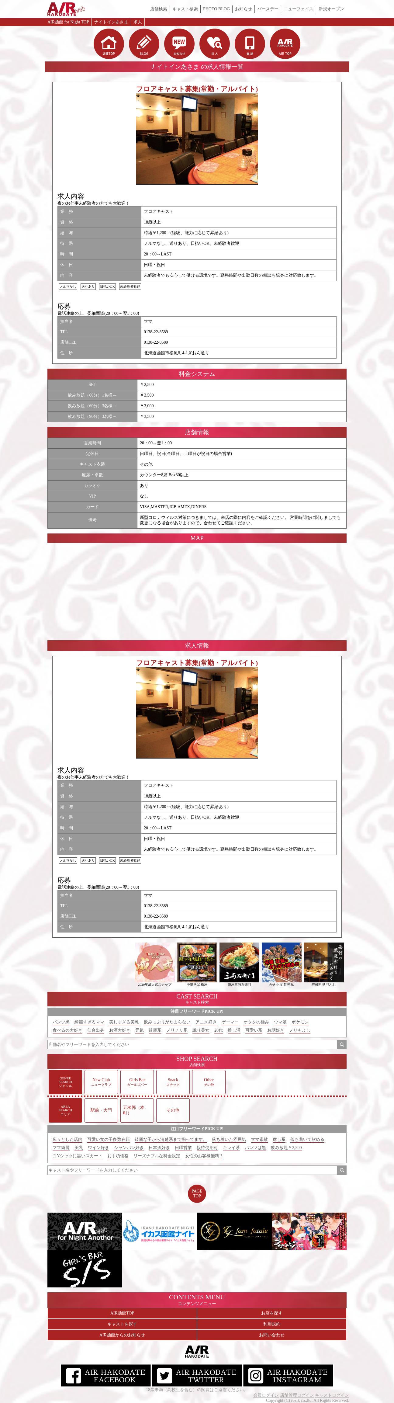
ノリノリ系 (177, 1030)
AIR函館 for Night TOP (68, 22)
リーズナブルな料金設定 (156, 1156)
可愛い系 (253, 1030)
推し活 (234, 1030)
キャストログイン (332, 1395)
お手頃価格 (118, 1156)
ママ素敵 (259, 1139)
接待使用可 (207, 1147)
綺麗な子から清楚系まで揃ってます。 (171, 1139)
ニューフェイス (298, 9)
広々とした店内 (67, 1139)
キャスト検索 (185, 9)
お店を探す (271, 1313)
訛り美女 (200, 1030)
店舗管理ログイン (297, 1395)
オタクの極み (256, 1022)
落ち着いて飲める (307, 1139)
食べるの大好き (67, 1030)
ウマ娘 (280, 1022)
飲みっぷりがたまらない (167, 1022)
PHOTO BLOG (216, 9)
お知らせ (243, 9)
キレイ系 (231, 1147)
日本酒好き (159, 1147)
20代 (218, 1030)
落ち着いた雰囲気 (229, 1139)
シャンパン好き (129, 1147)
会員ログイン (266, 1395)
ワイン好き (98, 1147)
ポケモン (300, 1022)
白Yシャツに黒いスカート (77, 1156)
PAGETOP (197, 1193)
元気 (139, 1030)
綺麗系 (155, 1030)
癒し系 (279, 1139)
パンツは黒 (255, 1147)
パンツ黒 (61, 1022)
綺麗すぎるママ (89, 1022)
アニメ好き (206, 1022)
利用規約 (271, 1324)
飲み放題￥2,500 (286, 1147)
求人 (137, 22)
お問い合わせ (272, 1335)
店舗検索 (158, 9)
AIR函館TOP (122, 1313)
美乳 (78, 1147)
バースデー (267, 9)
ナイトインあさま (111, 22)
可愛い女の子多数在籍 (108, 1139)
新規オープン (331, 9)
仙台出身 (95, 1030)
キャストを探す (122, 1324)
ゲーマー (230, 1022)
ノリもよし (299, 1030)
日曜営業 (183, 1147)
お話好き (275, 1030)
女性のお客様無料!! (203, 1156)
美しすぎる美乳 (124, 1022)
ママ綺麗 (61, 1147)
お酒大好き (119, 1030)
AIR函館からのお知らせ (122, 1335)
